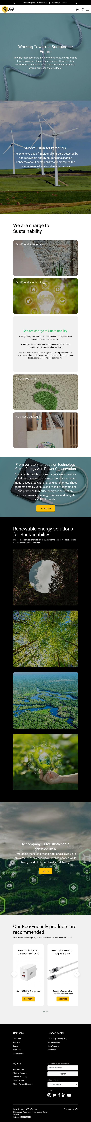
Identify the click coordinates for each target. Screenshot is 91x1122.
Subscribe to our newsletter (58, 1063)
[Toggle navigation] (87, 9)
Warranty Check (53, 1042)
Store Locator (18, 1080)
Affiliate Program (19, 1073)
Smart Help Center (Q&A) (57, 1039)
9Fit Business (18, 1069)
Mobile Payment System (22, 1084)
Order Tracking (53, 1046)
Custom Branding (20, 1077)
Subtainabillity (18, 1053)
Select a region (53, 1080)
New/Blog (17, 1050)
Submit (62, 1074)
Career (15, 1046)
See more (28, 999)
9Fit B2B (16, 1042)
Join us (45, 871)
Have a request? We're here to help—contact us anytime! (45, 3)
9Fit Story (17, 1039)
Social (49, 1091)
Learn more (45, 508)
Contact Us (51, 1050)
